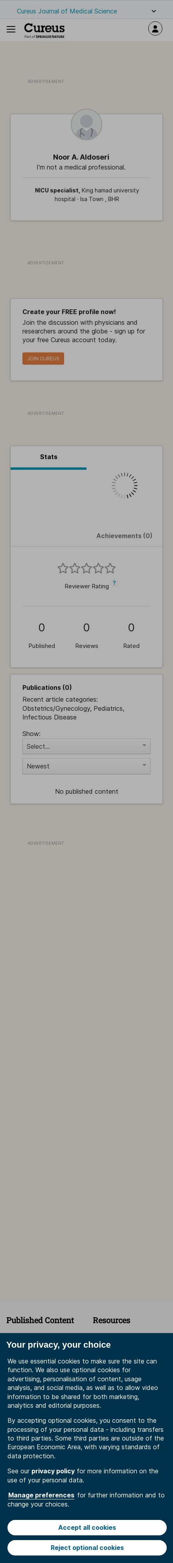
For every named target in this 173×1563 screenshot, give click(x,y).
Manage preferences (41, 1495)
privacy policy (53, 1471)
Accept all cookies (87, 1527)
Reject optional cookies (87, 1548)
